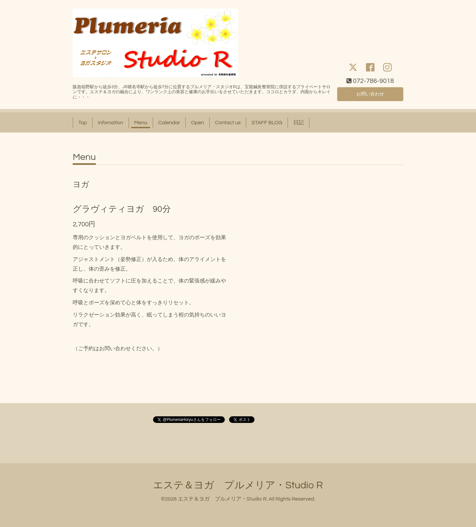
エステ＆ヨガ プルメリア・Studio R (238, 485)
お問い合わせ (370, 93)
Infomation (110, 122)
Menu (140, 122)
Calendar (169, 122)
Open (197, 122)
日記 (298, 122)
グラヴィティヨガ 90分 (122, 209)
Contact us (228, 122)
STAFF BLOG (267, 122)
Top (82, 122)
